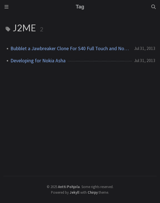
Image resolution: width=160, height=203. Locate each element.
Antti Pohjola (69, 186)
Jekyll (74, 192)
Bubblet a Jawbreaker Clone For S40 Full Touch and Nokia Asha (70, 48)
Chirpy (93, 192)
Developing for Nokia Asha (38, 61)
